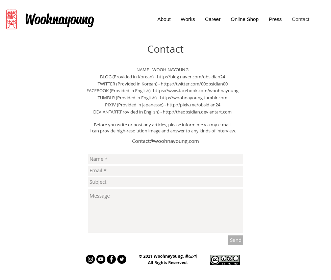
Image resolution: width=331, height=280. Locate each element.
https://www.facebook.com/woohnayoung (195, 90)
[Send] (235, 240)
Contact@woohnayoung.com (165, 140)
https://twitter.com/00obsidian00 (194, 84)
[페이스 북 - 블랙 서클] (111, 259)
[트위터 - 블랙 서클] (121, 259)
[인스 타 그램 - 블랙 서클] (90, 259)
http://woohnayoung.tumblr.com (193, 98)
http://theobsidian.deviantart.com (197, 112)
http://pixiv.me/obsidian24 (193, 105)
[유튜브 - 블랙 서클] (100, 259)
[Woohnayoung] (59, 19)
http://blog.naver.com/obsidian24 (191, 77)
